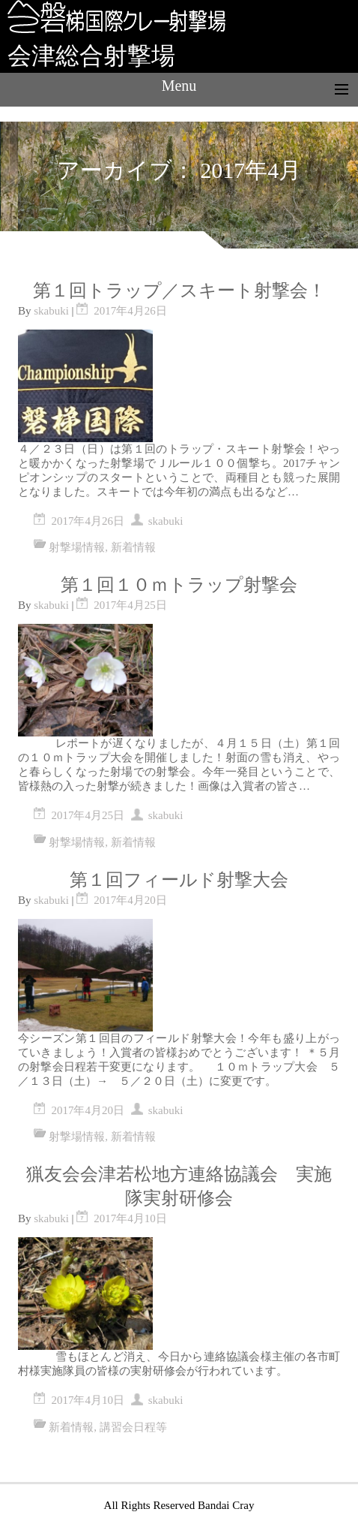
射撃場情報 (77, 547)
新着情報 (133, 547)
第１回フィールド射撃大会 (179, 880)
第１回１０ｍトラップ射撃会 (179, 585)
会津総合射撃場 (91, 55)
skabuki (51, 311)
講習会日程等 (133, 1427)
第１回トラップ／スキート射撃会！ (179, 290)
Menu (179, 85)
